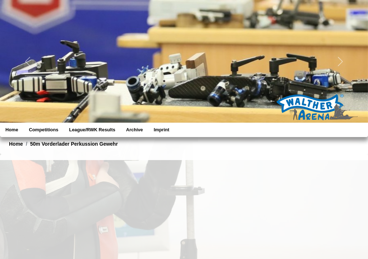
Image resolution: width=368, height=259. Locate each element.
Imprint (161, 129)
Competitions (44, 129)
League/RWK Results (92, 129)
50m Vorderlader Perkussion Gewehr (74, 144)
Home (11, 129)
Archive (134, 129)
